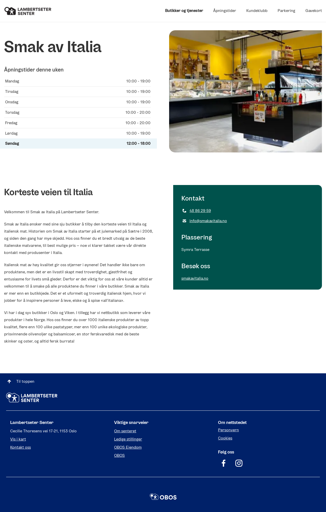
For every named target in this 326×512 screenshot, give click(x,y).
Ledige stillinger (128, 439)
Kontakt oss (20, 447)
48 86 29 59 (196, 211)
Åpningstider (224, 10)
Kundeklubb (256, 10)
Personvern (228, 430)
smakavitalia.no (194, 278)
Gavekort (313, 10)
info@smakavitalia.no (204, 221)
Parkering (286, 10)
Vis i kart (18, 439)
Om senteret (125, 431)
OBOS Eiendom (128, 447)
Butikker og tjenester (184, 10)
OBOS (119, 455)
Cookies (225, 438)
